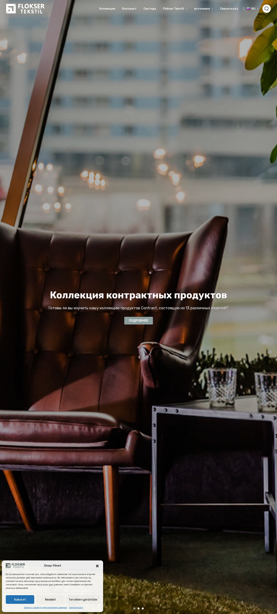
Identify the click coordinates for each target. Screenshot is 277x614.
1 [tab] (134, 608)
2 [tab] (138, 608)
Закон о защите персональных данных (45, 607)
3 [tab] (143, 608)
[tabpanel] (138, 307)
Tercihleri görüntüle (83, 599)
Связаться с (76, 607)
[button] (97, 566)
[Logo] (25, 8)
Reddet (50, 599)
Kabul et (20, 599)
